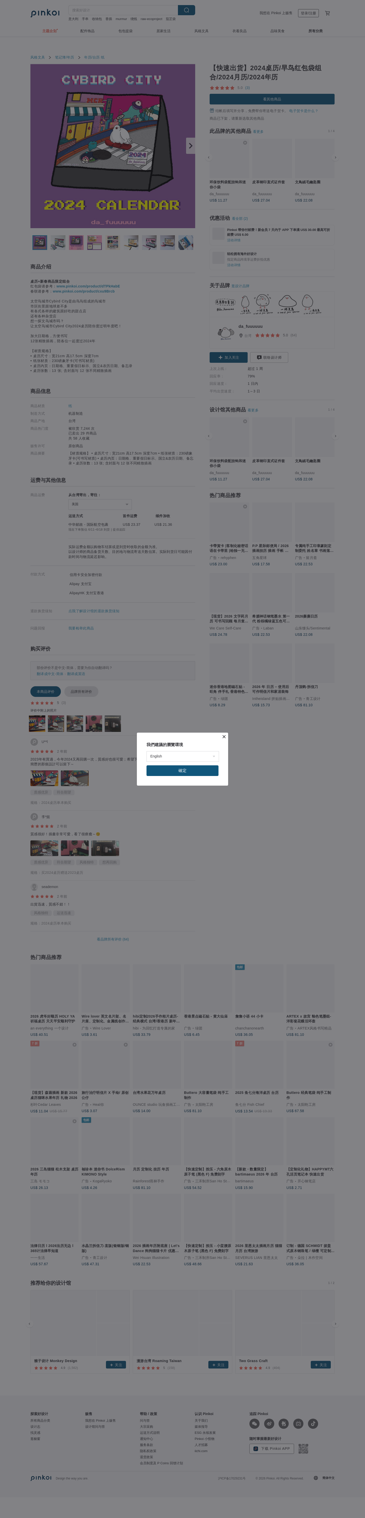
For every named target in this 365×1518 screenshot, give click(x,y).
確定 (182, 770)
